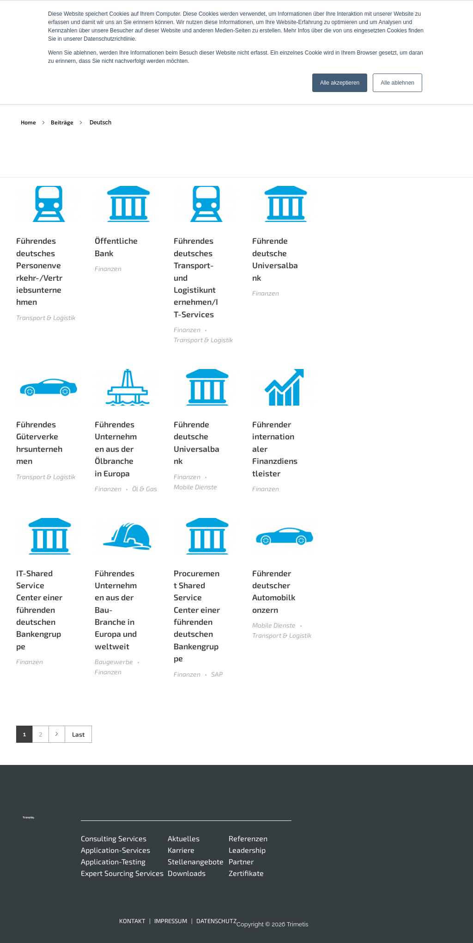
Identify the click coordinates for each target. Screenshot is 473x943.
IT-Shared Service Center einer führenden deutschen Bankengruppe (39, 609)
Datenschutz (216, 921)
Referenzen (248, 838)
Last (78, 734)
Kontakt (132, 921)
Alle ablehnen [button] (397, 83)
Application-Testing (113, 861)
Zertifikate (246, 873)
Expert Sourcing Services (122, 873)
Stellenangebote (196, 861)
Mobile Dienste (195, 487)
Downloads (187, 873)
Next (57, 734)
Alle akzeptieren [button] (339, 83)
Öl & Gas (144, 489)
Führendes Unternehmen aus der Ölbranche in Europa (116, 448)
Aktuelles (184, 838)
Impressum (170, 921)
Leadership (247, 849)
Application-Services (115, 849)
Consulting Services (113, 838)
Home (28, 122)
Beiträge (62, 122)
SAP (217, 674)
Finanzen (108, 268)
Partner (241, 861)
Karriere (181, 849)
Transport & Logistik (45, 317)
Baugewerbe (114, 662)
